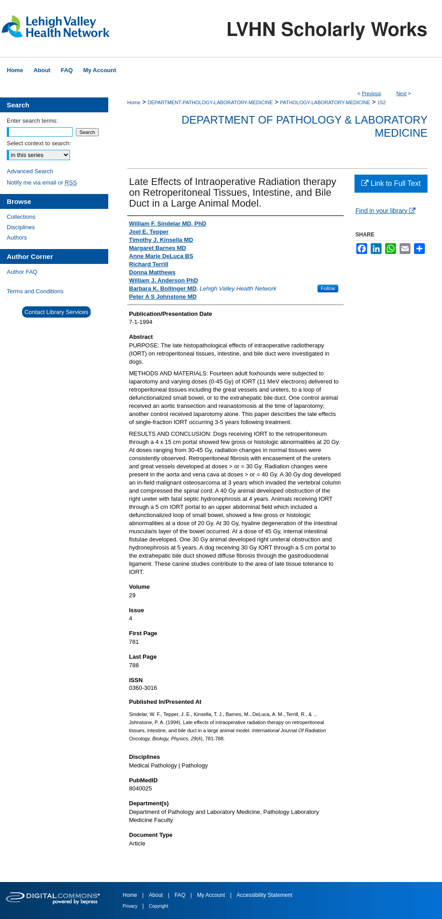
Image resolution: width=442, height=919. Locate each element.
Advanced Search (30, 171)
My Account (211, 895)
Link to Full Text (390, 183)
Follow (328, 288)
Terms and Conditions (35, 291)
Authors (17, 237)
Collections (21, 216)
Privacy (131, 906)
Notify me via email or (42, 182)
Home (133, 102)
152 (382, 102)
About (157, 895)
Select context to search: (39, 143)
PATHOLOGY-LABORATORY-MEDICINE (325, 102)
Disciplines (21, 227)
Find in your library (385, 210)
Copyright (158, 906)
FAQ (181, 895)
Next (401, 93)
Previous (371, 93)
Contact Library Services (56, 312)
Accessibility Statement (264, 895)
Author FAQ (22, 271)
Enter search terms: (32, 120)
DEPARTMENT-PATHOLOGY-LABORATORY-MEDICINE (210, 102)
